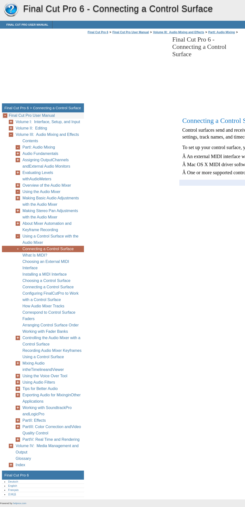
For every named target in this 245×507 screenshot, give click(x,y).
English (12, 485)
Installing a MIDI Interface (44, 274)
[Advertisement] (127, 70)
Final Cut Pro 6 (11, 9)
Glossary (23, 458)
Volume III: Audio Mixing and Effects (178, 32)
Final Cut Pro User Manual (27, 24)
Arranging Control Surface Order (50, 325)
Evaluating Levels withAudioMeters (37, 176)
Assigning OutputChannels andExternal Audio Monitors (46, 163)
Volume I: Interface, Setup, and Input (48, 122)
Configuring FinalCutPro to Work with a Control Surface (50, 296)
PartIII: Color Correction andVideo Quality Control (51, 430)
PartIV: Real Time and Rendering (51, 439)
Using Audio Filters (38, 382)
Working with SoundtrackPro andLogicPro (47, 411)
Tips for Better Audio (40, 389)
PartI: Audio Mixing (221, 32)
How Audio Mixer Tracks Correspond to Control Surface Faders (48, 312)
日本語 (12, 494)
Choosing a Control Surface (46, 281)
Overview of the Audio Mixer (46, 185)
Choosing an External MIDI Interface (45, 264)
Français (13, 489)
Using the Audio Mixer (41, 192)
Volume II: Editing (31, 128)
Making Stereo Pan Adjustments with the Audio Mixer (50, 214)
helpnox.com (19, 503)
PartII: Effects (34, 420)
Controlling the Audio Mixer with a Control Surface (51, 341)
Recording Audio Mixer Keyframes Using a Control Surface (52, 353)
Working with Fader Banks (45, 331)
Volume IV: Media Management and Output (47, 449)
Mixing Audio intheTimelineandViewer (43, 366)
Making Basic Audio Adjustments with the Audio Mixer (50, 201)
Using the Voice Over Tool (44, 376)
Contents (30, 141)
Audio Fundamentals (40, 153)
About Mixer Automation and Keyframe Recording (46, 226)
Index (20, 465)
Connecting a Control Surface (48, 249)
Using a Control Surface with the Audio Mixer (50, 239)
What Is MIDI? (34, 255)
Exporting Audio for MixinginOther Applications (51, 398)
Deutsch (13, 481)
